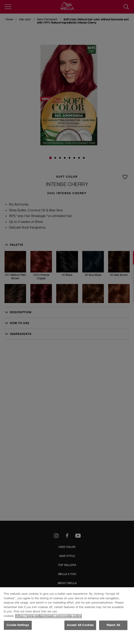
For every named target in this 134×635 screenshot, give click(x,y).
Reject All (113, 625)
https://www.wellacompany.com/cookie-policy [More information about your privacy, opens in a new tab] (48, 616)
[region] (67, 611)
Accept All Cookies (80, 625)
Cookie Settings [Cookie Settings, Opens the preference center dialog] (18, 625)
